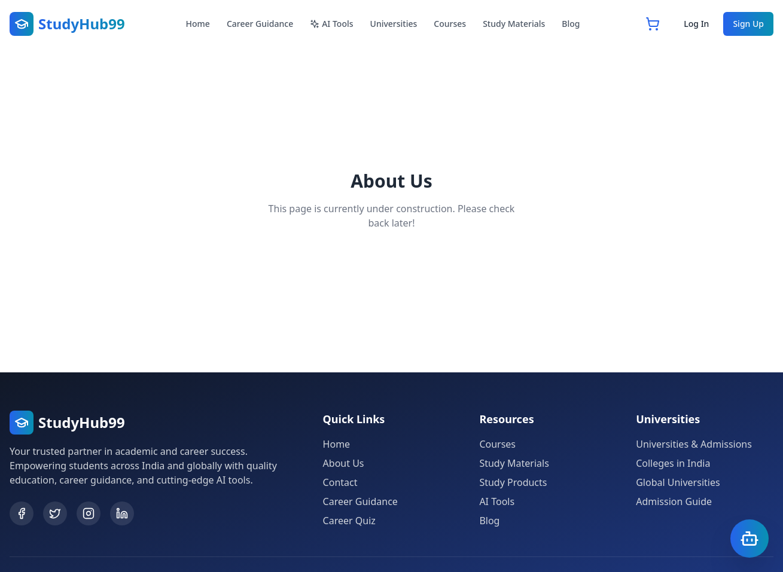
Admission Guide (674, 501)
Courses (450, 23)
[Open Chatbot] (749, 538)
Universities (394, 23)
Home (198, 23)
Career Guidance (260, 23)
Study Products (513, 482)
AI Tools (331, 23)
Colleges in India (673, 463)
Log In (696, 23)
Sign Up (748, 23)
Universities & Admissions (694, 444)
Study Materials (514, 23)
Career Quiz (349, 520)
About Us (343, 463)
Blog (571, 23)
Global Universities (678, 482)
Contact (340, 482)
